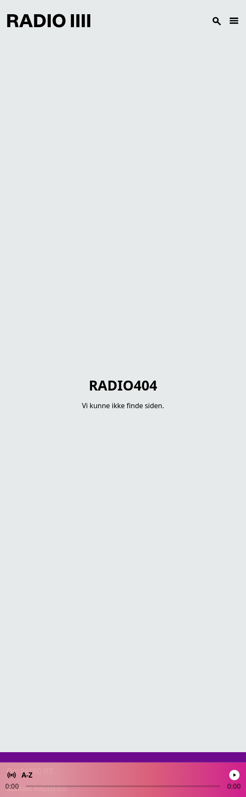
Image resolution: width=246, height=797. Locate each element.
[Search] (159, 21)
